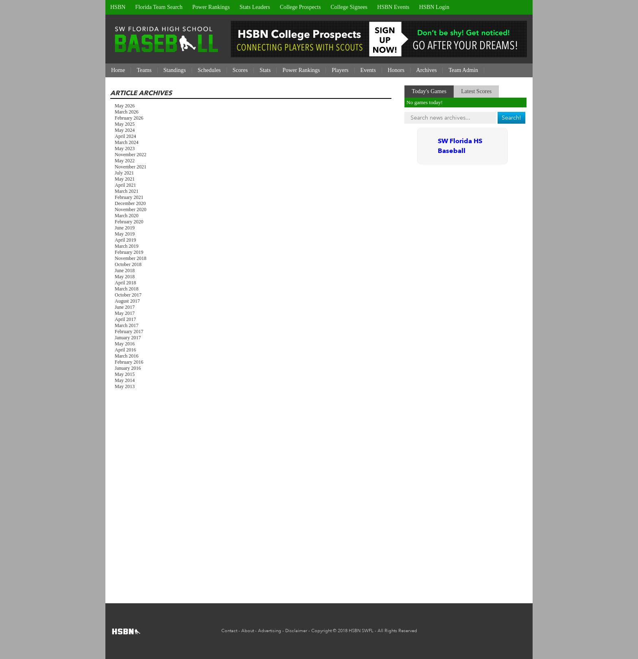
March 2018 (126, 289)
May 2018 (125, 276)
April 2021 (125, 185)
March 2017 (126, 325)
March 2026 (126, 112)
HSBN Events (393, 7)
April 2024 (125, 136)
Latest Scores (476, 91)
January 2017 (128, 337)
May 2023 (125, 148)
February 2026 (129, 118)
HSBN (117, 7)
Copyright (321, 631)
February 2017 (129, 331)
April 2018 (125, 283)
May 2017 (125, 313)
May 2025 (125, 124)
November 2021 (130, 167)
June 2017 (125, 307)
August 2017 (127, 301)
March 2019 (126, 246)
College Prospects (300, 7)
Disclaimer (296, 631)
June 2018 (125, 270)
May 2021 (125, 179)
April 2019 (125, 240)
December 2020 (130, 203)
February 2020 (129, 222)
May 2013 (125, 386)
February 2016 (129, 362)
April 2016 (125, 350)
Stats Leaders (255, 7)
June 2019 (125, 228)
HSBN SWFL (361, 631)
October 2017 (128, 295)
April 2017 (125, 319)
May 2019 (125, 234)
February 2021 (129, 197)
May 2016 (125, 344)
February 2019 (129, 252)
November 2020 (130, 209)
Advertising (269, 631)
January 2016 (128, 368)
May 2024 (125, 130)
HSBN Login (434, 7)
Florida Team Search (158, 7)
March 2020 (126, 215)
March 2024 (126, 142)
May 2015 (125, 374)
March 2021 (126, 191)
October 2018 (128, 264)
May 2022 (125, 161)
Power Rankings (211, 7)
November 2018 (130, 258)
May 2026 (125, 106)
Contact (229, 631)
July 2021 (124, 173)
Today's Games (429, 91)
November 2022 (130, 154)
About (247, 631)
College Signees (348, 7)
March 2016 (126, 356)
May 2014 (125, 380)
